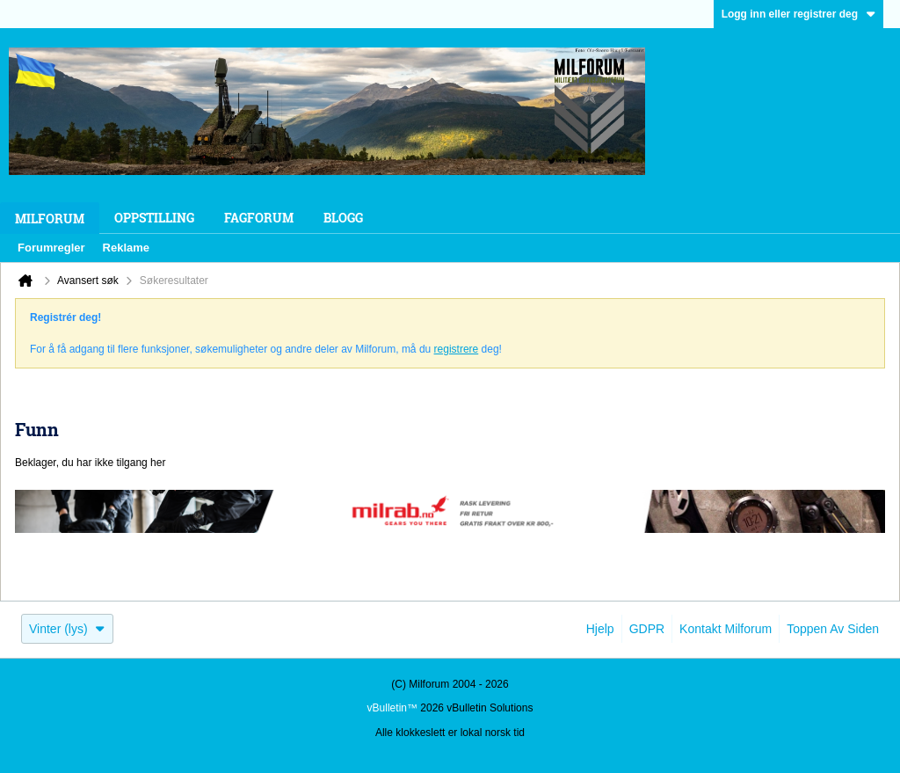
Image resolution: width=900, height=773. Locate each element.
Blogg (343, 217)
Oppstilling (154, 217)
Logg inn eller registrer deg (798, 14)
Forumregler (51, 247)
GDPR (646, 629)
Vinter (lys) (67, 629)
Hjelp (600, 629)
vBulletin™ (392, 708)
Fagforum (259, 217)
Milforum (49, 218)
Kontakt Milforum (725, 629)
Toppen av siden (833, 629)
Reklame (126, 247)
